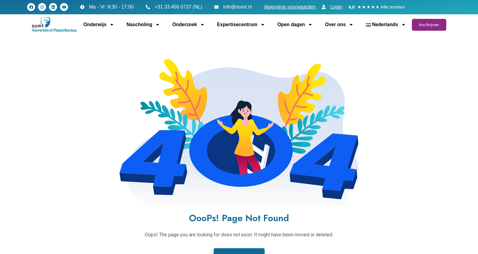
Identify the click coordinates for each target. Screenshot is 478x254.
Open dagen (295, 24)
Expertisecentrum (241, 24)
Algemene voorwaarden (290, 6)
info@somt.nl (237, 6)
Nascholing (143, 24)
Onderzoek (188, 24)
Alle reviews (392, 6)
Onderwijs (99, 24)
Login (336, 6)
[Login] (324, 7)
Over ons (339, 24)
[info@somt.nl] (216, 7)
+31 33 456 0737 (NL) (178, 6)
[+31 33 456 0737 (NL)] (148, 7)
